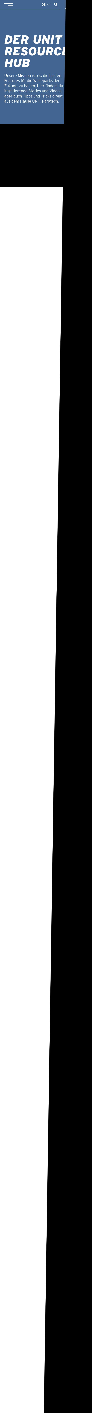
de (44, 4)
